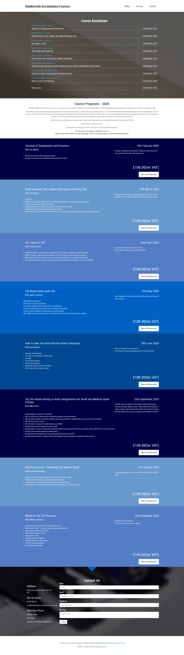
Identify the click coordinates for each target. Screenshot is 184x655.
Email (61, 592)
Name (61, 583)
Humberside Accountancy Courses (47, 6)
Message (62, 610)
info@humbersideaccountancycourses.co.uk (110, 643)
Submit (63, 622)
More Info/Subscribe (148, 174)
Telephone (63, 601)
